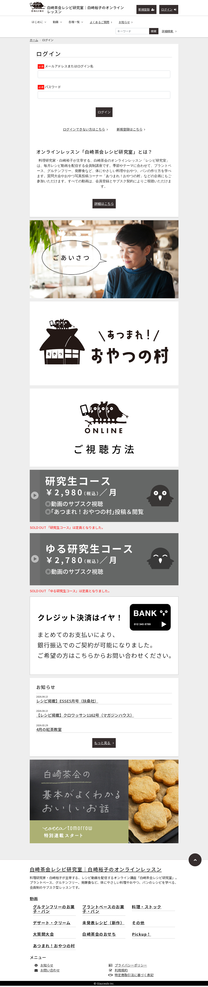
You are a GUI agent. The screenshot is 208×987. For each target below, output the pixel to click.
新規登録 (146, 9)
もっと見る (104, 744)
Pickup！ (141, 935)
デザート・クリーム (52, 924)
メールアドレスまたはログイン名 (69, 67)
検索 (153, 31)
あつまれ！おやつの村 (54, 947)
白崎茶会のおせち (99, 935)
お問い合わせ (48, 971)
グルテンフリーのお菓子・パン (54, 910)
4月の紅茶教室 (49, 730)
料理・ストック (146, 908)
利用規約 (119, 971)
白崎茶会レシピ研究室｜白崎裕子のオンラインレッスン (85, 8)
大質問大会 (43, 935)
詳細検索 (169, 31)
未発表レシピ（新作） (103, 924)
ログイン (169, 9)
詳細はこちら (104, 205)
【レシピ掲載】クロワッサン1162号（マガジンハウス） (85, 716)
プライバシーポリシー (129, 966)
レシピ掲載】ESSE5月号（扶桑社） (67, 702)
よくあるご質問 (101, 22)
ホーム (34, 41)
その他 (138, 924)
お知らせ (126, 22)
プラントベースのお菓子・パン (103, 910)
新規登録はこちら (131, 130)
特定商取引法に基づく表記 (132, 976)
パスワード (53, 88)
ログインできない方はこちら (85, 130)
